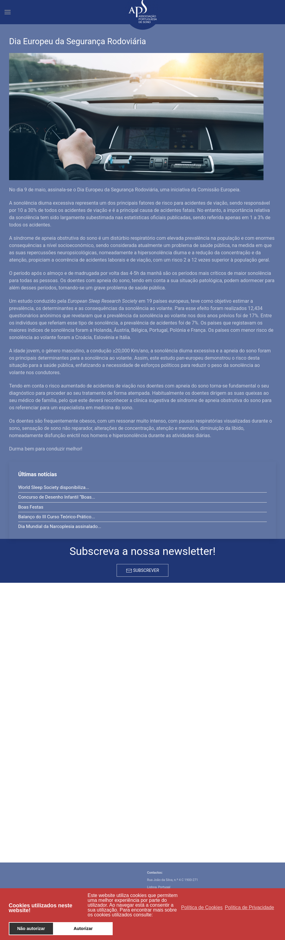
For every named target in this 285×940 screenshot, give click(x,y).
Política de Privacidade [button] (249, 907)
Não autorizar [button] (31, 928)
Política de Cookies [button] (202, 907)
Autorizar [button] (83, 928)
